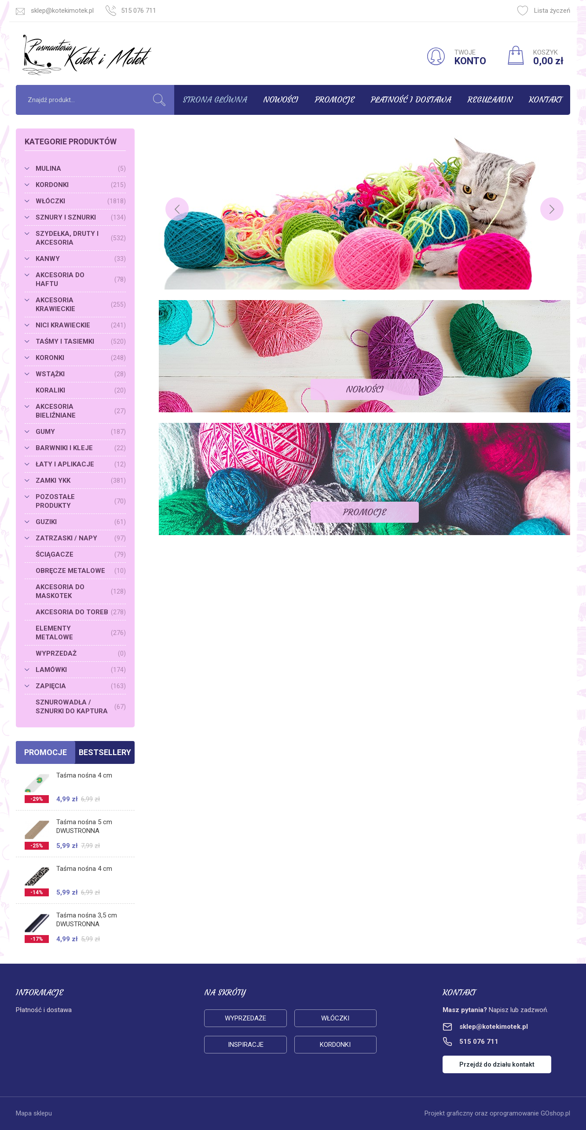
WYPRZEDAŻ (81, 653)
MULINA (81, 168)
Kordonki (335, 1045)
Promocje (335, 100)
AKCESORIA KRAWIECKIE (81, 304)
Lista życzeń (543, 10)
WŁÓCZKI (81, 201)
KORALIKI (81, 390)
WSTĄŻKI (81, 374)
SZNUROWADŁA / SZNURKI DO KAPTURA (81, 706)
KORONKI (81, 357)
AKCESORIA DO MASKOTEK (81, 591)
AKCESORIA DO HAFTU (81, 279)
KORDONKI (81, 184)
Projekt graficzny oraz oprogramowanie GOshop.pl (497, 1113)
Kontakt (545, 100)
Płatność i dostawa (411, 100)
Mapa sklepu (34, 1113)
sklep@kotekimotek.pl (62, 11)
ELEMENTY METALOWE (81, 632)
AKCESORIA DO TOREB (81, 612)
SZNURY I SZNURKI (81, 217)
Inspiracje (246, 1045)
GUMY (81, 431)
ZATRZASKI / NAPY (81, 538)
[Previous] (177, 209)
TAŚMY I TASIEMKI (81, 341)
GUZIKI (81, 521)
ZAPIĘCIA (81, 686)
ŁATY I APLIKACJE (81, 464)
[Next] (552, 209)
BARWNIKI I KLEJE (81, 448)
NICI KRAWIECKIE (81, 325)
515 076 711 (138, 11)
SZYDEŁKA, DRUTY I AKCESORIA (81, 238)
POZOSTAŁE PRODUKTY (81, 501)
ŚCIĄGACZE (81, 554)
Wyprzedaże (245, 1018)
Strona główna (215, 100)
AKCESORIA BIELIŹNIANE (81, 411)
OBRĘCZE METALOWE (81, 570)
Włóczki (335, 1018)
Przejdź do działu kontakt (497, 1064)
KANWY (81, 258)
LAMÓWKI (81, 669)
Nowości (280, 100)
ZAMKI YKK (81, 480)
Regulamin (490, 100)
